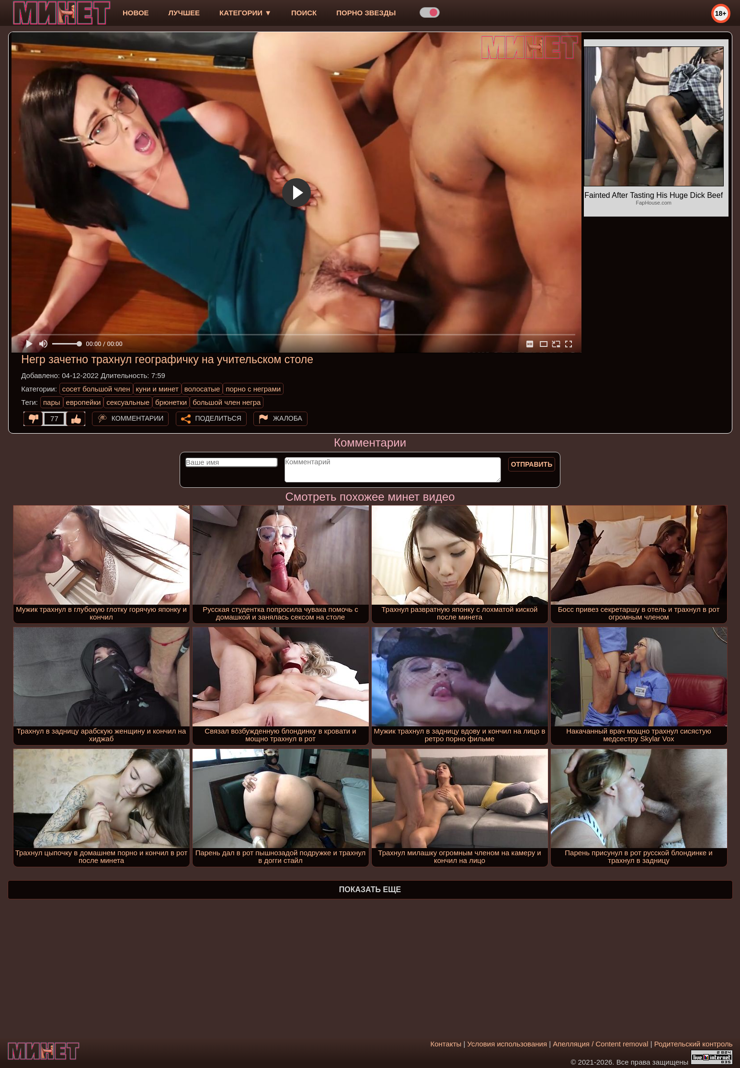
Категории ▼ (245, 13)
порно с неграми (253, 389)
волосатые (202, 389)
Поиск (304, 13)
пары (51, 402)
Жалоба (287, 418)
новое (136, 13)
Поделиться (218, 418)
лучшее (184, 13)
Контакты (446, 1044)
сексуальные (127, 402)
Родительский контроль (693, 1044)
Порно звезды (366, 13)
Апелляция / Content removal (600, 1044)
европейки (83, 402)
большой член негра (227, 402)
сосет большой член (96, 389)
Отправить (532, 464)
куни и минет (157, 389)
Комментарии (138, 418)
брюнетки (171, 402)
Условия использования (507, 1044)
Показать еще (370, 889)
